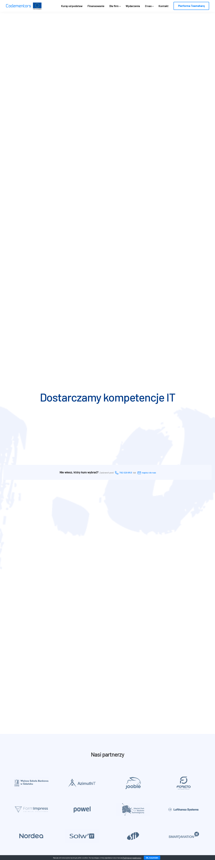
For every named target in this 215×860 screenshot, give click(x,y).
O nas (148, 6)
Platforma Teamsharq (191, 5)
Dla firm (114, 6)
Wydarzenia (133, 6)
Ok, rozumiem (152, 857)
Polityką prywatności (132, 857)
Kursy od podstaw (71, 6)
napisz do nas (149, 472)
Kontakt (163, 6)
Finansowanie (96, 6)
